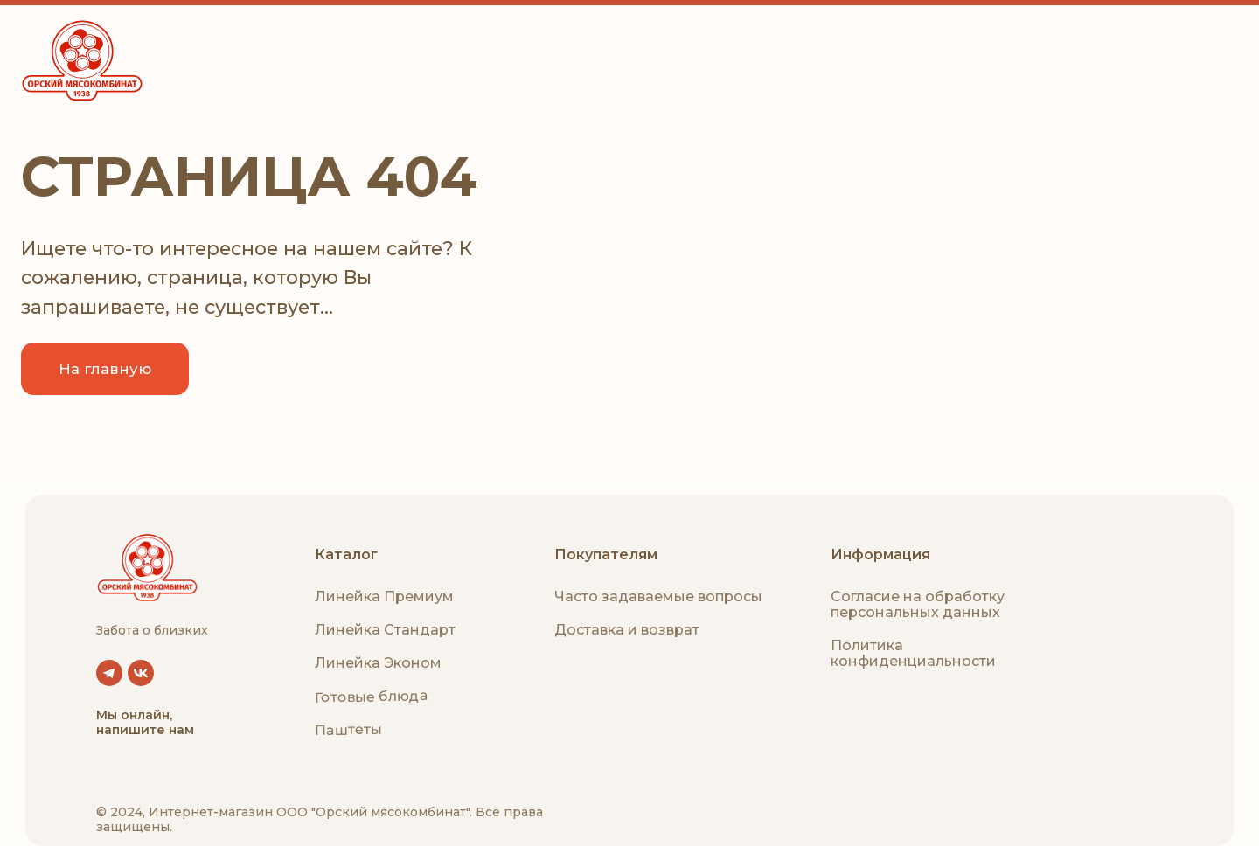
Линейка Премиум (384, 596)
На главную (105, 369)
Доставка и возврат (626, 629)
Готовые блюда (371, 696)
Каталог (346, 554)
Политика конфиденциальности (913, 653)
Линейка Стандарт (385, 629)
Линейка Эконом (378, 663)
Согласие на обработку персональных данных (918, 604)
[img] (147, 567)
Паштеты (348, 730)
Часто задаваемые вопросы (658, 596)
